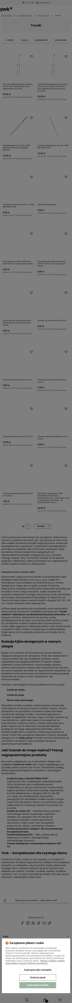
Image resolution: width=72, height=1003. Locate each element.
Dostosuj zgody (37, 977)
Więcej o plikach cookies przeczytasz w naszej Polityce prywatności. (35, 962)
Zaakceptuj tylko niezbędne (37, 970)
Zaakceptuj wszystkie (38, 985)
